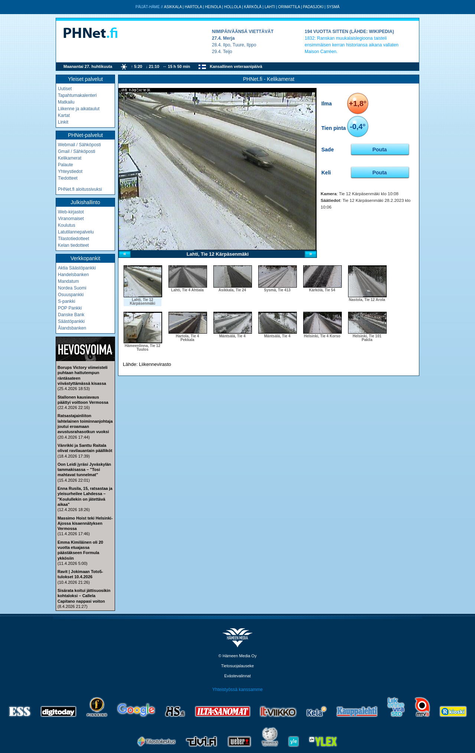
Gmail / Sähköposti (76, 151)
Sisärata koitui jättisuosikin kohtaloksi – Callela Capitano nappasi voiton (84, 595)
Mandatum (68, 281)
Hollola (232, 7)
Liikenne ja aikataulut (78, 108)
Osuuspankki (70, 294)
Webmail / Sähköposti (79, 144)
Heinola (213, 7)
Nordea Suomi (72, 288)
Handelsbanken (73, 274)
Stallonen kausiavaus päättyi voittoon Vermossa (83, 400)
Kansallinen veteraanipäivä (236, 66)
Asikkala (173, 7)
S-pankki (66, 301)
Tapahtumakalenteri (77, 95)
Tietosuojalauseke (237, 666)
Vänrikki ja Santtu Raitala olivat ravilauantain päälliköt (85, 448)
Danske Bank (71, 314)
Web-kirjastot (71, 212)
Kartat (64, 115)
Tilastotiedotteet (73, 238)
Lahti (270, 7)
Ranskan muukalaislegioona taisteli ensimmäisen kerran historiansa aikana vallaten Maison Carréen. (352, 45)
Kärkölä (253, 7)
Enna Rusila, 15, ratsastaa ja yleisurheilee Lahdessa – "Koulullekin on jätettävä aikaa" (85, 496)
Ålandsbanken (72, 328)
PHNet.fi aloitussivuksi (80, 189)
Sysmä (333, 7)
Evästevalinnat (237, 676)
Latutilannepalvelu (76, 232)
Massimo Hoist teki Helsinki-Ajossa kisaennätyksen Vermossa (85, 523)
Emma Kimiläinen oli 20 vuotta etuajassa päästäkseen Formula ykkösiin (80, 550)
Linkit (63, 122)
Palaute (65, 164)
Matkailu (66, 102)
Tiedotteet (68, 178)
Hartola (193, 7)
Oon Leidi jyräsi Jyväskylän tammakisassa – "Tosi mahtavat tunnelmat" (84, 469)
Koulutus (66, 225)
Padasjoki (313, 7)
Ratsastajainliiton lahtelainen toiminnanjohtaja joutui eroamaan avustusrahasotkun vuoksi (85, 423)
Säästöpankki (71, 321)
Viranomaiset (71, 218)
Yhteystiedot (70, 171)
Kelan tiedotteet (73, 245)
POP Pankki (70, 308)
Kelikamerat (69, 158)
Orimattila (289, 7)
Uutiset (65, 88)
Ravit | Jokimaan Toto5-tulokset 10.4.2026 (80, 574)
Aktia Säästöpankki (77, 268)
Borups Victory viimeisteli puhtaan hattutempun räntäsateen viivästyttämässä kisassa (83, 375)
